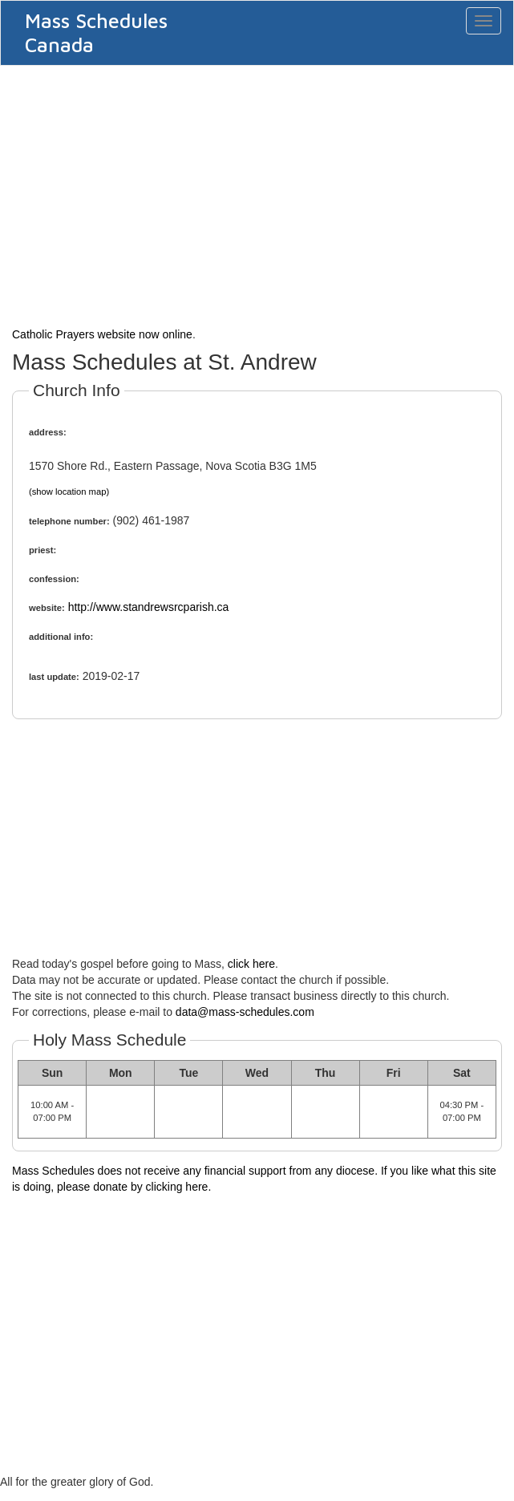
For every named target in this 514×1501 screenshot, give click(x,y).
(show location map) (69, 491)
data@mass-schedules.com (245, 1011)
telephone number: (69, 521)
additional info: (61, 636)
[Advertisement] (257, 194)
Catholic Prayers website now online (102, 334)
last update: (54, 677)
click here (251, 963)
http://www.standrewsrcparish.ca (148, 607)
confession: (54, 579)
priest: (42, 550)
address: (48, 432)
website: (47, 608)
